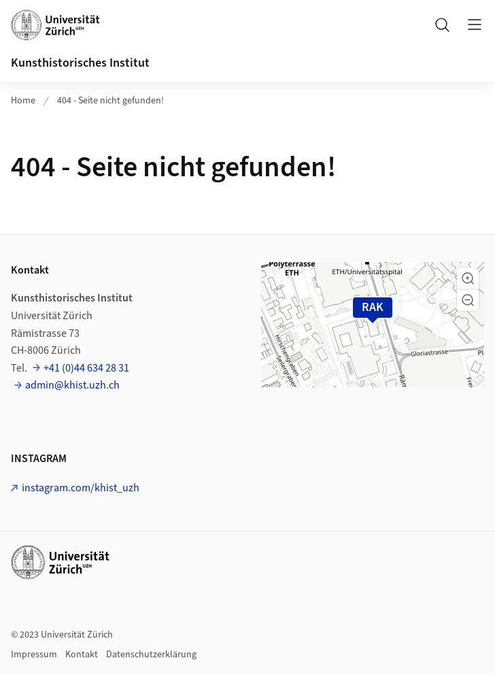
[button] (468, 278)
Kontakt (81, 654)
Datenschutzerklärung (151, 654)
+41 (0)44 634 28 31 (86, 368)
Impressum (34, 654)
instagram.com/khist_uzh (80, 487)
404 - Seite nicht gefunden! (110, 101)
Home (23, 101)
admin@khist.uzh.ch (72, 385)
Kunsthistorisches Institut (80, 62)
